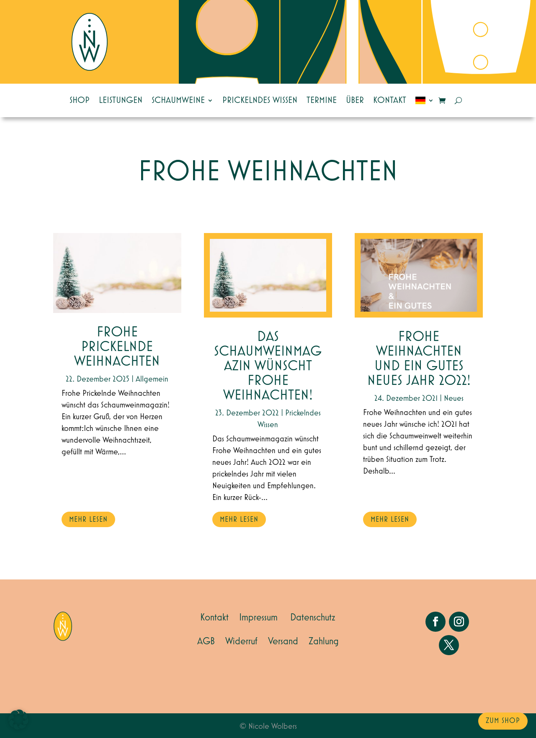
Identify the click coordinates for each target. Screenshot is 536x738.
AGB (206, 641)
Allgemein (152, 379)
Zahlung (324, 641)
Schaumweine (178, 100)
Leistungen (120, 100)
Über (355, 100)
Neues (454, 398)
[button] (18, 719)
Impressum (258, 617)
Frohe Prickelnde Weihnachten (117, 347)
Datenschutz (312, 617)
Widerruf (241, 641)
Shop (80, 100)
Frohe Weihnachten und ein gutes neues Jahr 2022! (419, 359)
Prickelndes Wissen (259, 100)
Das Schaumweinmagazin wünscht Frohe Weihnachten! (268, 366)
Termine (322, 100)
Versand (283, 641)
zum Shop (503, 721)
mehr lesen (88, 519)
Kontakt (389, 100)
